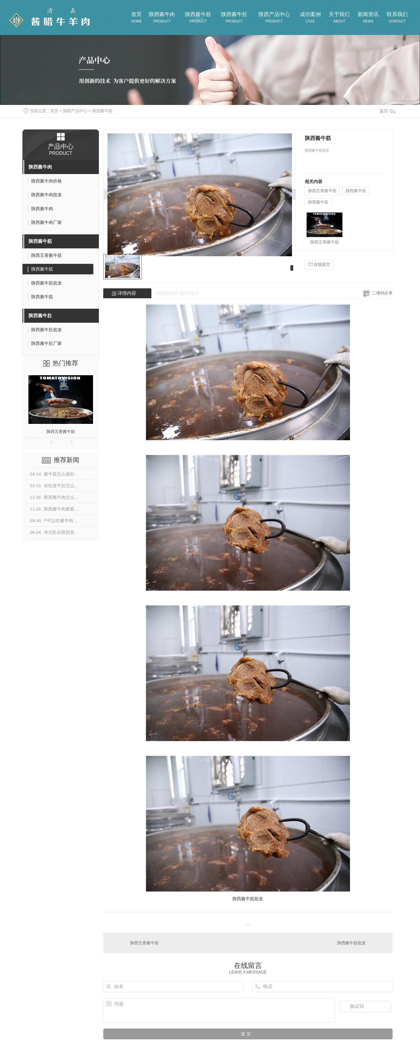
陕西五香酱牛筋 (60, 431)
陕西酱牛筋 (102, 110)
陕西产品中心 (75, 110)
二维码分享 (382, 293)
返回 (387, 110)
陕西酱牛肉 (40, 166)
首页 (54, 110)
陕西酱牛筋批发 (351, 943)
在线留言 (319, 264)
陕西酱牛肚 (40, 315)
